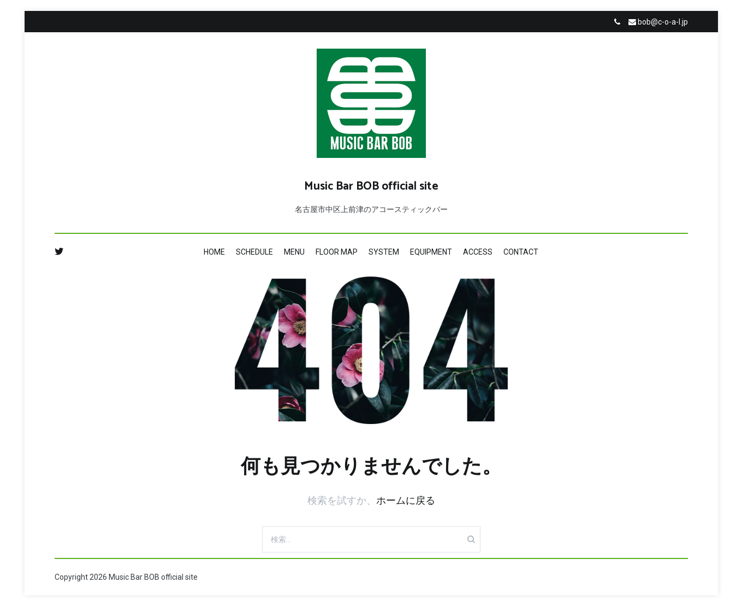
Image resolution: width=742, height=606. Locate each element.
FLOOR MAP (337, 252)
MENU (294, 252)
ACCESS (477, 252)
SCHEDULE (254, 252)
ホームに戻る (405, 500)
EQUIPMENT (431, 252)
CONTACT (520, 252)
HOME (214, 252)
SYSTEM (384, 252)
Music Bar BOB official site (371, 186)
